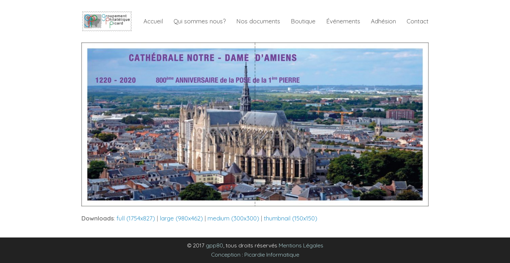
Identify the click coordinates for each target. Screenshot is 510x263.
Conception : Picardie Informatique (255, 254)
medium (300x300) (233, 218)
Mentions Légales (301, 245)
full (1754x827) (136, 218)
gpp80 (214, 245)
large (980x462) (181, 218)
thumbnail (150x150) (290, 218)
